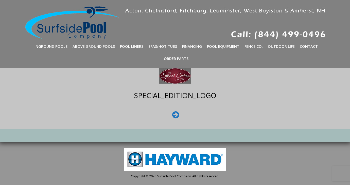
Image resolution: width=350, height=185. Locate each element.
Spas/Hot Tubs (162, 46)
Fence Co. (253, 46)
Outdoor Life (281, 46)
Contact (309, 46)
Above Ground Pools (94, 46)
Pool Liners (131, 46)
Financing (192, 46)
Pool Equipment (223, 46)
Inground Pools (50, 46)
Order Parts (176, 58)
